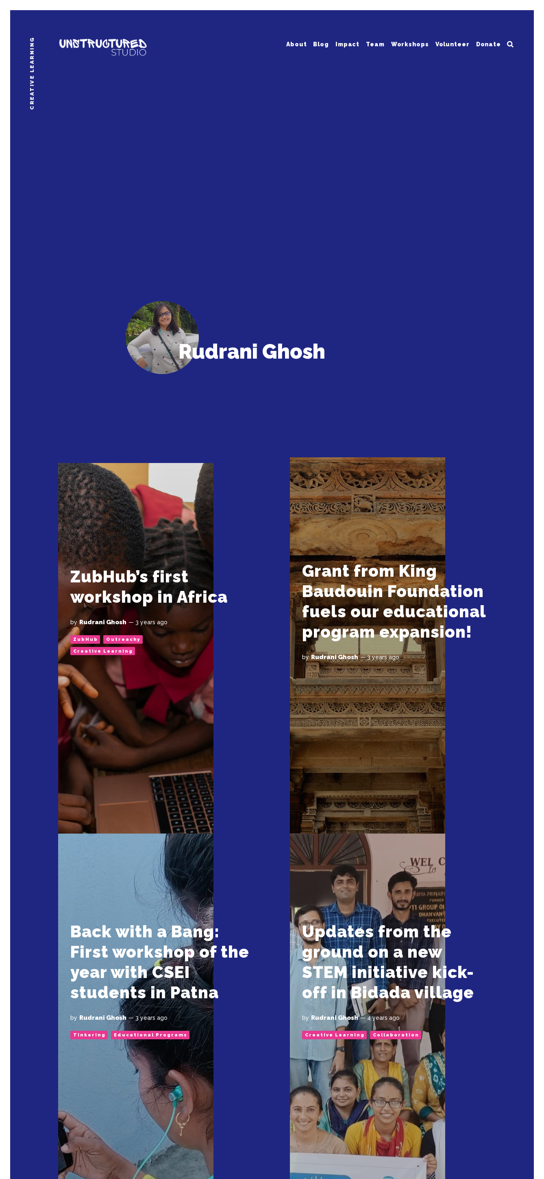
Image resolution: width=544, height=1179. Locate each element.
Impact (347, 44)
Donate (488, 44)
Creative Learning (103, 651)
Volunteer (452, 44)
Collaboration (396, 1035)
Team (375, 44)
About (296, 44)
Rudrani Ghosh (102, 622)
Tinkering (89, 1035)
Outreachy (123, 639)
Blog (321, 44)
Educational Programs (150, 1035)
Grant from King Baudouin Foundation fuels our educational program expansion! (394, 601)
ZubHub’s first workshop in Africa (149, 586)
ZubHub (85, 639)
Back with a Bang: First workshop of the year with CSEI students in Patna (159, 962)
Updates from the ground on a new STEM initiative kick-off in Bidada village (388, 962)
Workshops (410, 44)
